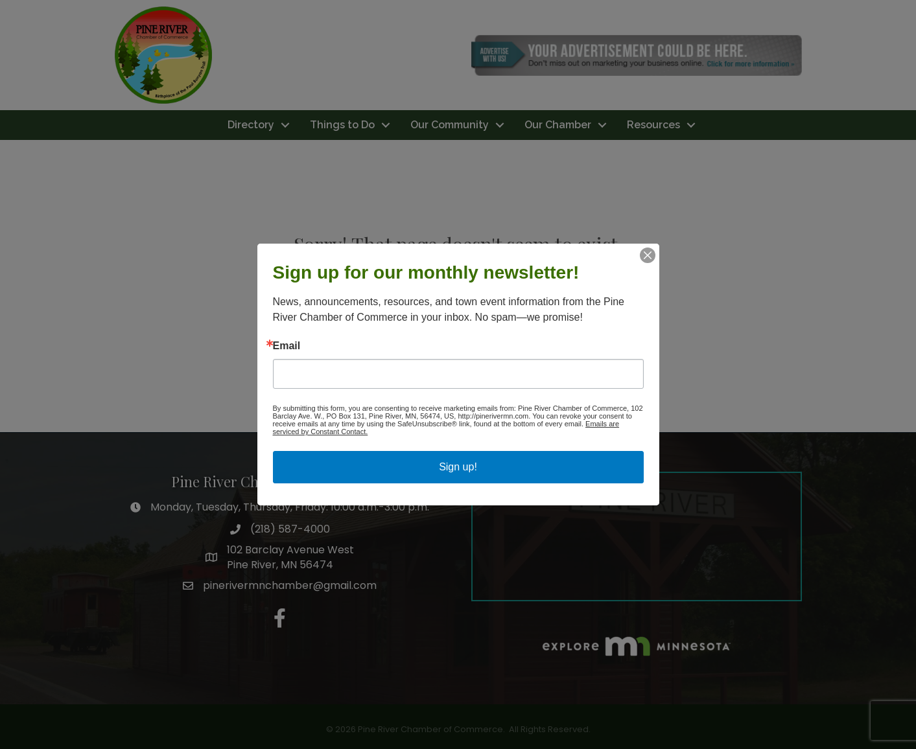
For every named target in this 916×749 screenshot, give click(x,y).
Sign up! (458, 466)
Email (287, 346)
